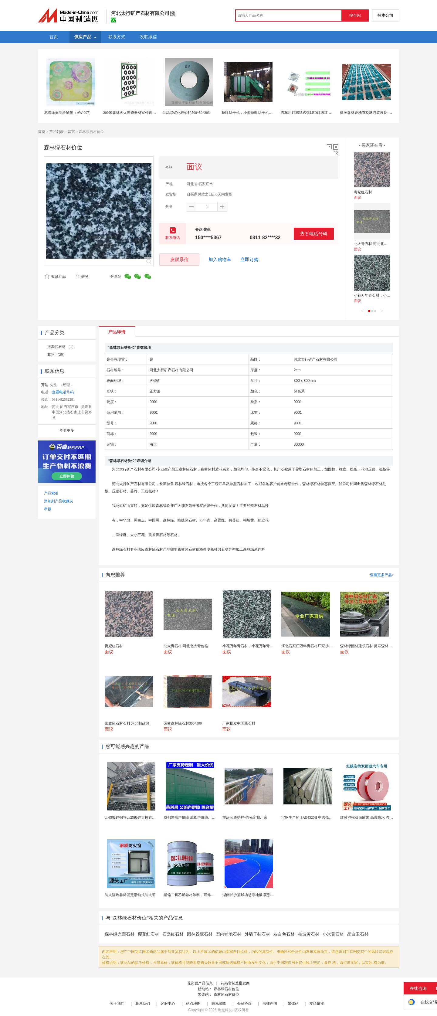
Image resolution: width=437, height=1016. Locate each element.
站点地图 (193, 1003)
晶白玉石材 (357, 934)
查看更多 (66, 430)
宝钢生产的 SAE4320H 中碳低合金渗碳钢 (314, 817)
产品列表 (56, 132)
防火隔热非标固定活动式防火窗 (130, 895)
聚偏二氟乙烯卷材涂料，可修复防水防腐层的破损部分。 (209, 895)
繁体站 (293, 1003)
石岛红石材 (173, 934)
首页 (41, 132)
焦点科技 (225, 1010)
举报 (81, 276)
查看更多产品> (382, 575)
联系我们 (142, 1003)
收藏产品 (55, 276)
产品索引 (51, 493)
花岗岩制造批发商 (235, 983)
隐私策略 (219, 1003)
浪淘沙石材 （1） (61, 347)
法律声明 (270, 1003)
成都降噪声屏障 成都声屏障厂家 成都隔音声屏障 (203, 817)
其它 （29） (56, 354)
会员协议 (244, 1003)
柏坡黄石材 (308, 934)
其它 (71, 132)
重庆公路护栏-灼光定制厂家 (244, 817)
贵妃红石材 (363, 192)
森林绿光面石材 (119, 934)
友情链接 (317, 1003)
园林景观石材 (199, 934)
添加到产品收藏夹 (58, 501)
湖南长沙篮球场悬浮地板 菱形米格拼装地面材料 (261, 895)
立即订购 (249, 259)
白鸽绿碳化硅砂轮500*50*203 (186, 112)
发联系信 (179, 259)
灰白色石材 (284, 934)
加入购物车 (219, 259)
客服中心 (168, 1003)
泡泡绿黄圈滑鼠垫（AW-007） (68, 112)
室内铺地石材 (228, 934)
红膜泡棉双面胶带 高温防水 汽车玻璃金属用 (375, 817)
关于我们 (117, 1003)
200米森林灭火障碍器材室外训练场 (131, 112)
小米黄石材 (333, 934)
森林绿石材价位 (226, 989)
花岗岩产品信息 (200, 983)
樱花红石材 (148, 934)
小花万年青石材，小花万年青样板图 (383, 295)
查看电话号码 (313, 233)
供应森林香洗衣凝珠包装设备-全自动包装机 (375, 112)
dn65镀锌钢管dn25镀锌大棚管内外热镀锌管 (139, 817)
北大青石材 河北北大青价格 (376, 244)
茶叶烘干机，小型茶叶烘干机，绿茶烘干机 (256, 112)
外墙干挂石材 (257, 934)
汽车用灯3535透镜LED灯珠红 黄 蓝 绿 (311, 112)
